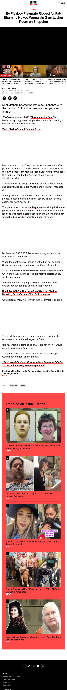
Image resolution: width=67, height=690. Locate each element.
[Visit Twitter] (28, 666)
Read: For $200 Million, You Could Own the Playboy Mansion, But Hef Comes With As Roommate (29, 292)
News (33, 9)
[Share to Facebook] (4, 98)
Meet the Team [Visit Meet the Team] (9, 679)
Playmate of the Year (42, 117)
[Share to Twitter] (10, 98)
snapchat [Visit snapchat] (13, 385)
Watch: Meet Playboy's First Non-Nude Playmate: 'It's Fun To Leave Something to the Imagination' (32, 363)
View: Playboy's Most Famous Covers (22, 129)
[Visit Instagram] (33, 666)
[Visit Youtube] (38, 666)
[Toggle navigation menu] (3, 3)
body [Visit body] (23, 385)
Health (9, 498)
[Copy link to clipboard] (15, 98)
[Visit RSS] (43, 666)
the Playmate (35, 207)
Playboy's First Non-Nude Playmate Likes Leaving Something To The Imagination (33, 372)
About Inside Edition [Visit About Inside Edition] (11, 676)
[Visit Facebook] (24, 666)
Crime (8, 450)
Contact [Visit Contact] (6, 685)
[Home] (33, 2)
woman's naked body (25, 270)
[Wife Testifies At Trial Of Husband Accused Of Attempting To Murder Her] (34, 75)
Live (63, 3)
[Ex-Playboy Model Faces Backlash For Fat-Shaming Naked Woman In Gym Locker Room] (11, 75)
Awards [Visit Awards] (6, 682)
